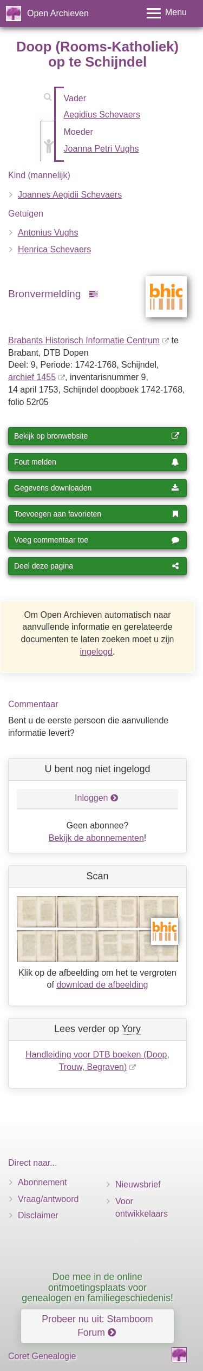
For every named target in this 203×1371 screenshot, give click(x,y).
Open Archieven (58, 13)
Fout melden (96, 462)
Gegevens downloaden (96, 488)
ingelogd (96, 651)
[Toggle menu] (167, 13)
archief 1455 (32, 377)
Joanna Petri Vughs (101, 148)
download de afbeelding (102, 984)
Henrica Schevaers (54, 249)
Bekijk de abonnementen (96, 838)
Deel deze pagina (96, 566)
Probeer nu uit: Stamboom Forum (97, 1326)
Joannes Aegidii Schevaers (70, 194)
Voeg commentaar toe (96, 540)
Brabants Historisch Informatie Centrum (84, 340)
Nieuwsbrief (138, 1184)
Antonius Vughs (48, 232)
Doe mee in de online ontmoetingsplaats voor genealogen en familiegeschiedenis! (97, 1287)
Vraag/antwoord (48, 1199)
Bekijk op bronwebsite (96, 436)
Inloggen (97, 797)
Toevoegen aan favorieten (96, 514)
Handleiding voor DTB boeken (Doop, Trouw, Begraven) (97, 1061)
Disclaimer (38, 1215)
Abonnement (42, 1182)
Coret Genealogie (42, 1356)
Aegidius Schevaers (102, 114)
